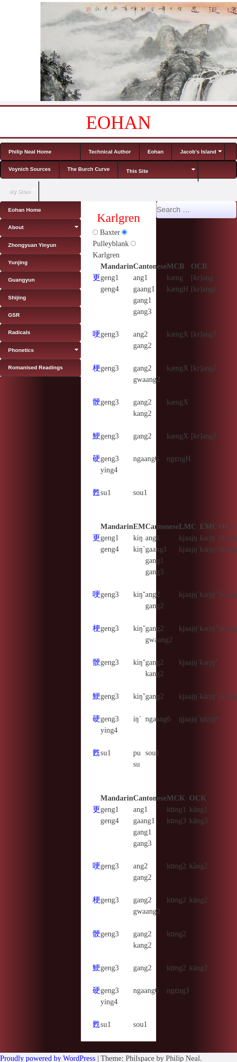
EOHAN (118, 122)
